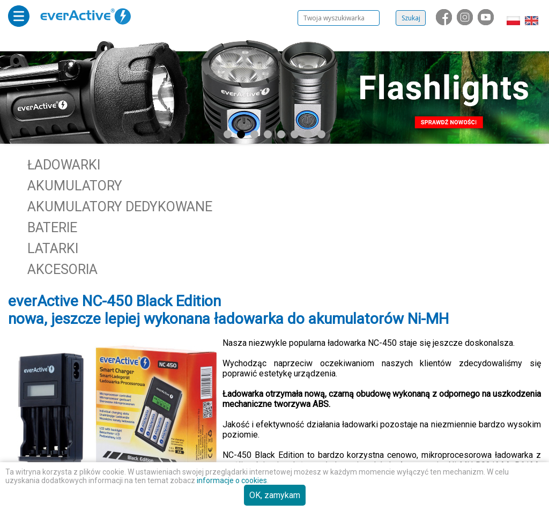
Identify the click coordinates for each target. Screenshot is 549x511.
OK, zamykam (274, 495)
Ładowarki (63, 165)
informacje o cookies (232, 480)
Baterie (52, 227)
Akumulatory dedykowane (119, 206)
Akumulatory (74, 186)
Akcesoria (62, 269)
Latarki (52, 248)
